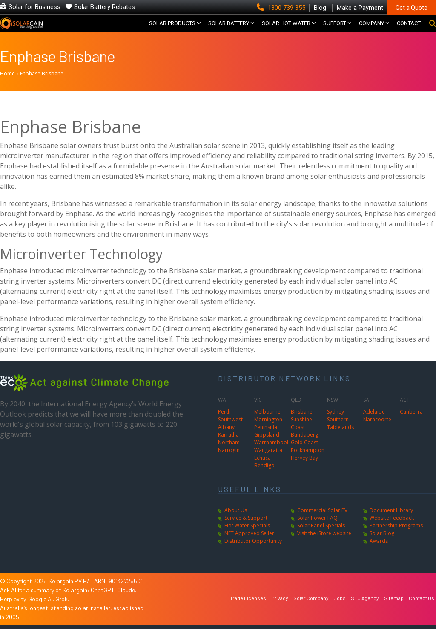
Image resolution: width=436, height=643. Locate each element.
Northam (229, 456)
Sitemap (394, 612)
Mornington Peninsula (268, 437)
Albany (226, 441)
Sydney (335, 425)
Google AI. (41, 613)
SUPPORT (334, 30)
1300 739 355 (282, 8)
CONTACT (409, 30)
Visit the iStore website (324, 547)
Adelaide (374, 425)
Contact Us (421, 612)
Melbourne (267, 425)
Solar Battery (228, 30)
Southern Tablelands (340, 437)
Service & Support (245, 532)
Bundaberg (304, 448)
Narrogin (229, 464)
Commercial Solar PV (322, 524)
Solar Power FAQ (317, 532)
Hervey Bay (304, 471)
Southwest (230, 433)
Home (7, 87)
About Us (235, 524)
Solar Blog (382, 547)
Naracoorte (377, 433)
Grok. (62, 613)
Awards (379, 555)
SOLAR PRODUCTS (172, 30)
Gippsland (266, 448)
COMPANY (371, 30)
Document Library (391, 524)
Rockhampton (307, 464)
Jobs (340, 612)
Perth (224, 425)
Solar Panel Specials (321, 539)
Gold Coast (304, 456)
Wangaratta (268, 464)
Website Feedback (392, 532)
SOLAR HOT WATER (286, 30)
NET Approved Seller (249, 547)
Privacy (279, 612)
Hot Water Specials (247, 539)
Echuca (262, 471)
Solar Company (311, 612)
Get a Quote (411, 7)
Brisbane (302, 425)
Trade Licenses (248, 612)
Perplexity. (14, 613)
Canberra (411, 425)
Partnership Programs (396, 539)
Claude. (126, 604)
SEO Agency (365, 612)
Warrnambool (271, 456)
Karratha (228, 448)
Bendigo (264, 479)
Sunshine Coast (301, 437)
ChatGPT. (104, 604)
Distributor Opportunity (253, 555)
